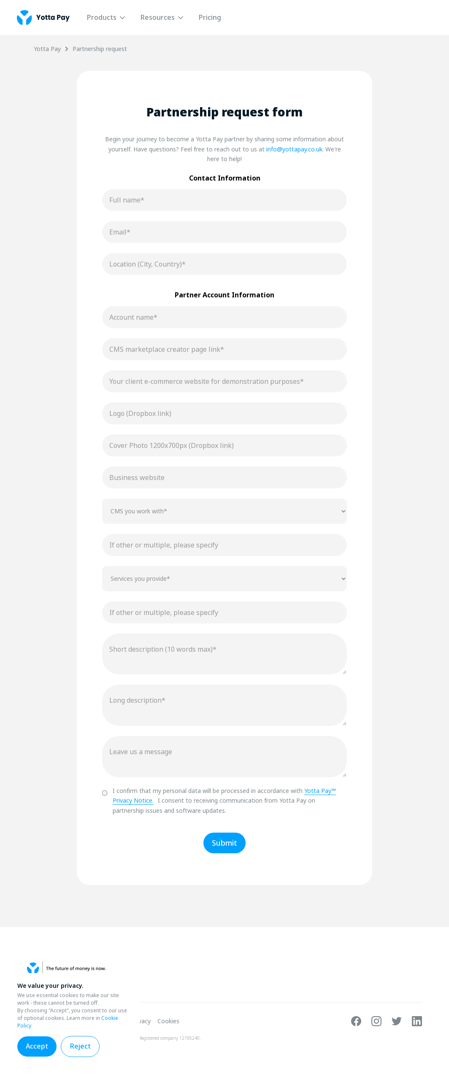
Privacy (141, 1021)
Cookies (168, 1021)
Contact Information (224, 178)
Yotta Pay (47, 49)
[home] (43, 17)
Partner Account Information (224, 294)
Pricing (209, 17)
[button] (106, 17)
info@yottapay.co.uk (294, 149)
